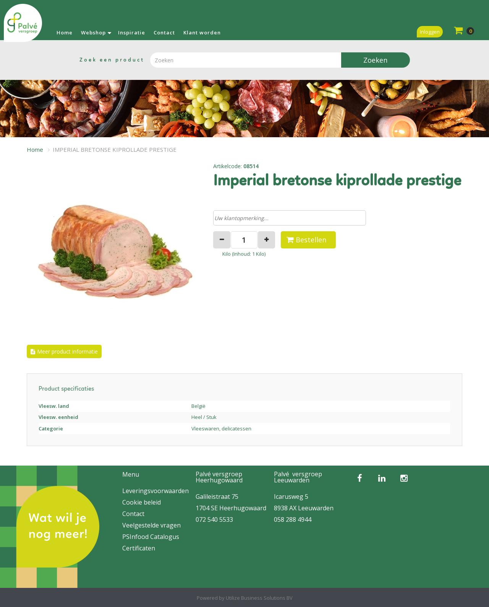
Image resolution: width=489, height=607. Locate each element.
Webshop (93, 32)
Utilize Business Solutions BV (259, 597)
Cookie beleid (141, 502)
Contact (164, 32)
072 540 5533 (214, 519)
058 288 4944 (292, 519)
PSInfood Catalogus (150, 536)
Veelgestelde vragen (151, 525)
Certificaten (138, 548)
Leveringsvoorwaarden (155, 491)
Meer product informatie (67, 351)
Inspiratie (131, 32)
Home (65, 32)
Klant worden (202, 32)
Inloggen (430, 31)
